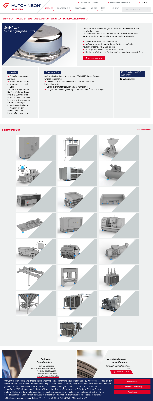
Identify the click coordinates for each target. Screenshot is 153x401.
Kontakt (115, 8)
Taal (143, 3)
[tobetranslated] (132, 9)
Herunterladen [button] (80, 8)
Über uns (103, 9)
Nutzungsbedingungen (125, 377)
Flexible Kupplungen (86, 377)
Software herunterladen (89, 2)
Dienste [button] (94, 8)
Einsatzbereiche (144, 130)
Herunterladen (94, 58)
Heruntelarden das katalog (120, 2)
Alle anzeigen (128, 79)
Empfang (7, 18)
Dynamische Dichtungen (88, 371)
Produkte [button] (49, 8)
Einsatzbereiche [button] (63, 8)
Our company (122, 371)
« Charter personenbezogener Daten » (21, 398)
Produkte (20, 18)
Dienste (120, 369)
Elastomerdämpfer (38, 18)
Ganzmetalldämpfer (86, 374)
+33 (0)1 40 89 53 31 (54, 374)
